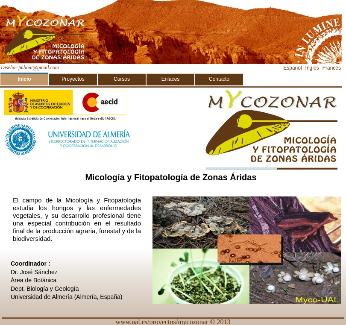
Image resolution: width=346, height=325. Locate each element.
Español (292, 68)
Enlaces (170, 79)
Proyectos (73, 79)
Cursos (122, 79)
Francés (332, 68)
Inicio (24, 79)
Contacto (219, 79)
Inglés (312, 68)
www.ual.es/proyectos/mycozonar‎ (162, 321)
